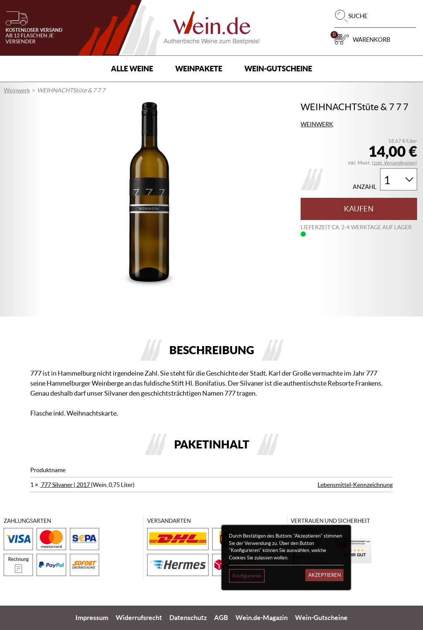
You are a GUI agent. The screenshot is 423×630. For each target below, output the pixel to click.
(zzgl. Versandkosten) (394, 163)
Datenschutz (188, 617)
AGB (221, 617)
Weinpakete (198, 68)
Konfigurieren (247, 576)
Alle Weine (132, 68)
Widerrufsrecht (139, 617)
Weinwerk (17, 90)
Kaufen (358, 209)
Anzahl (364, 187)
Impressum (91, 617)
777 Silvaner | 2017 (65, 484)
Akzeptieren (324, 575)
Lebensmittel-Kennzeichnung (355, 484)
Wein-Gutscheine (278, 68)
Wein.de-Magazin (262, 617)
